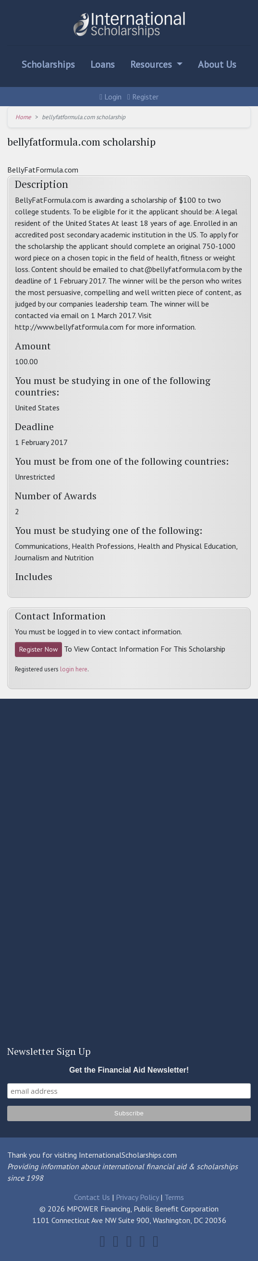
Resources (152, 64)
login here (73, 669)
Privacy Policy (137, 1197)
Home (23, 117)
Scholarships (48, 64)
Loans (102, 64)
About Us (217, 64)
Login (110, 96)
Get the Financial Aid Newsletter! (129, 1070)
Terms (174, 1197)
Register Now (38, 649)
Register (143, 96)
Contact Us (92, 1197)
